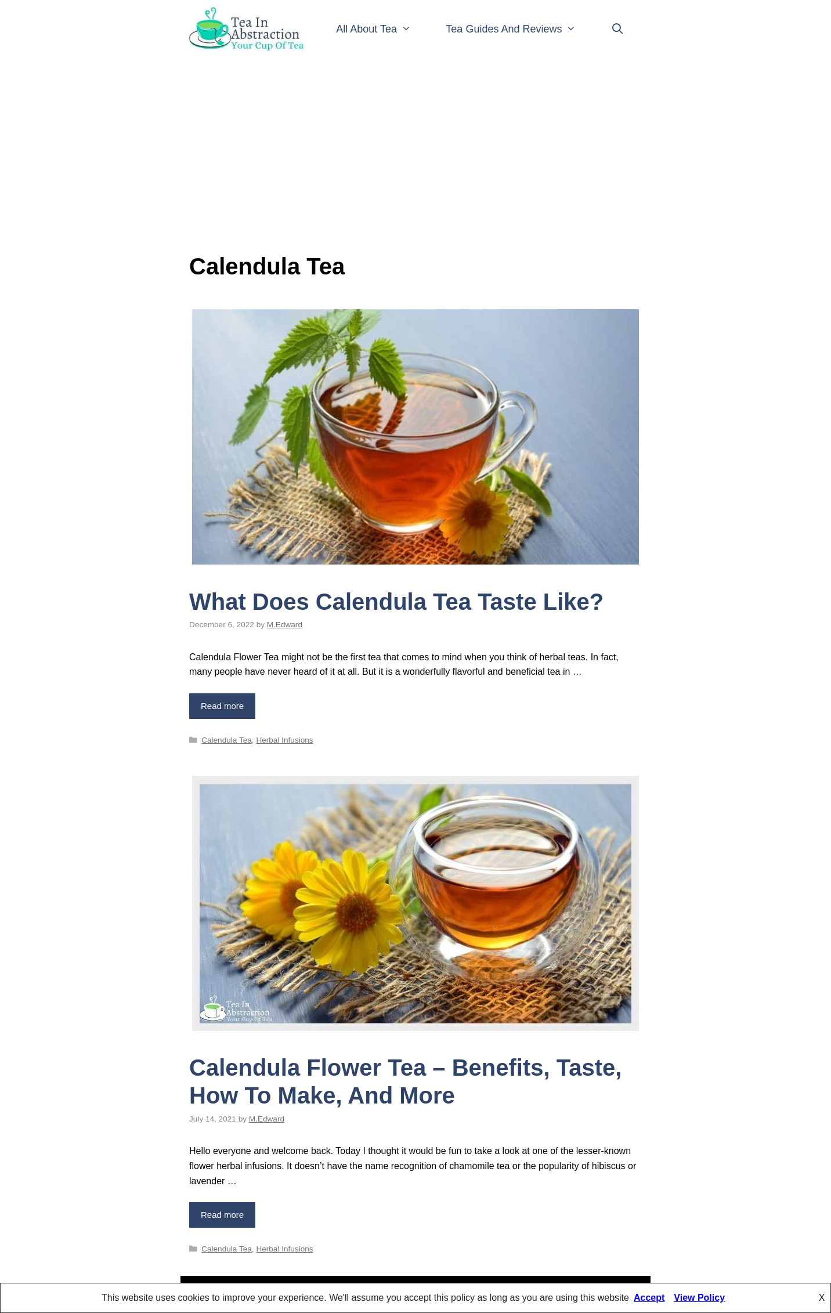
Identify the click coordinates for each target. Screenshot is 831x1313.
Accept (649, 1298)
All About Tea (382, 29)
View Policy (699, 1298)
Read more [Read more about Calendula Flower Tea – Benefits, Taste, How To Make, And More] (222, 1215)
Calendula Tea (226, 740)
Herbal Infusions (284, 740)
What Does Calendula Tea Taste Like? (396, 601)
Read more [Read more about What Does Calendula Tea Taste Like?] (222, 706)
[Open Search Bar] (618, 29)
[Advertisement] (415, 151)
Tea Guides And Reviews (520, 29)
